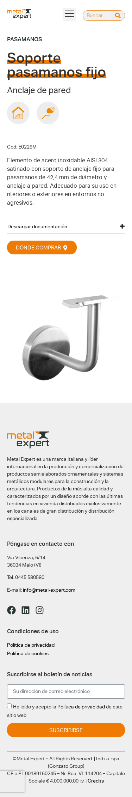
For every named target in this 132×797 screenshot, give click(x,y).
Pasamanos (24, 39)
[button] (66, 226)
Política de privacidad (31, 645)
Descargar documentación (37, 226)
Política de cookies (28, 653)
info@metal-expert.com (49, 590)
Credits (96, 781)
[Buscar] (118, 15)
